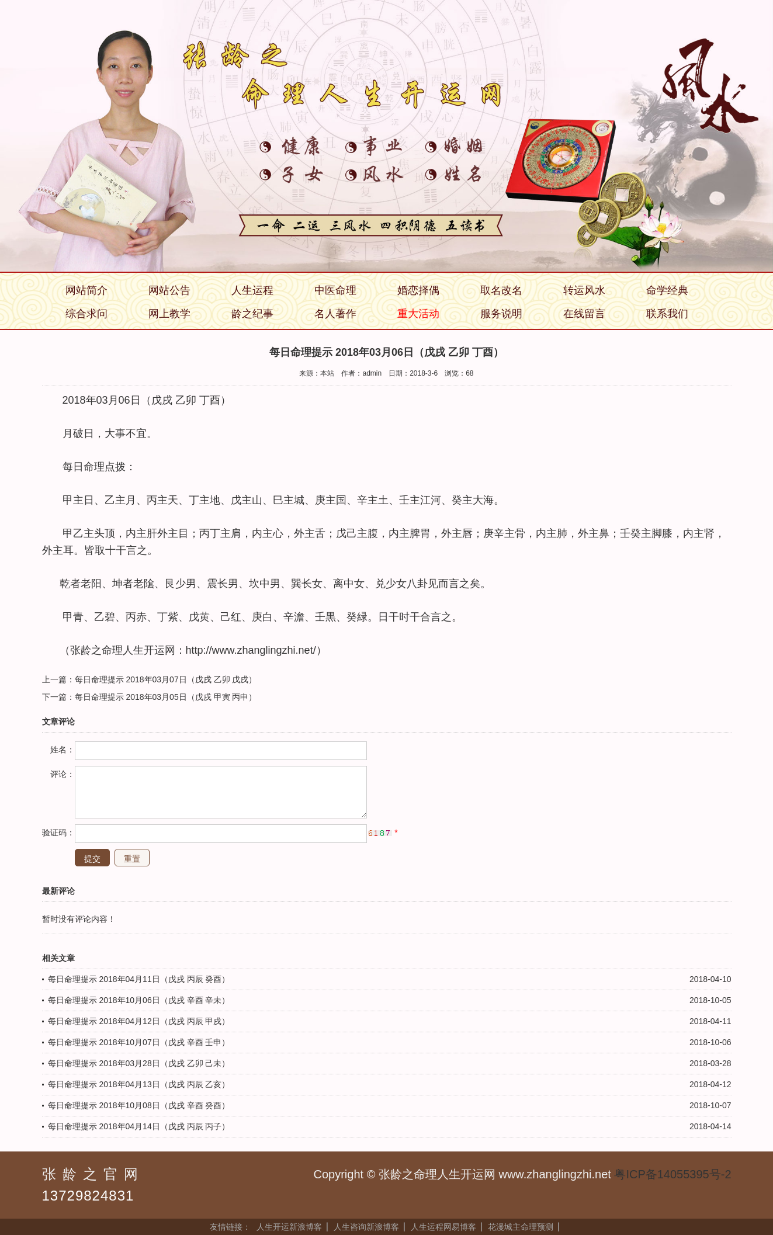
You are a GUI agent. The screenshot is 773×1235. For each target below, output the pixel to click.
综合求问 (86, 314)
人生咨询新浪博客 (366, 1226)
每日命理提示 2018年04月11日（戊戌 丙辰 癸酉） (139, 979)
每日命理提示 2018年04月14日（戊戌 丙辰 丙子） (139, 1126)
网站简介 (86, 290)
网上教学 (169, 314)
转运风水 (584, 290)
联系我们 (667, 314)
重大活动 (418, 314)
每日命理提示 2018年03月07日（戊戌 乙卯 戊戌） (166, 679)
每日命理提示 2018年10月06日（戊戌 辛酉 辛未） (139, 1000)
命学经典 (667, 290)
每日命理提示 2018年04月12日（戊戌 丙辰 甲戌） (139, 1021)
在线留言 (584, 314)
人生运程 (252, 290)
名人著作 (335, 314)
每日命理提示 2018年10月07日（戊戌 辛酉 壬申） (139, 1042)
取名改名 (501, 290)
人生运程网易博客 (443, 1226)
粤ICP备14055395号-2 (672, 1174)
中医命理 (335, 290)
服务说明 (501, 314)
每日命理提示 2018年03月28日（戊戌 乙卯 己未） (139, 1063)
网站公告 (169, 290)
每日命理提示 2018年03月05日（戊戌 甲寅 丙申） (166, 697)
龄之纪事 (252, 314)
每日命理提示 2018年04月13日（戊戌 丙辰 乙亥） (139, 1084)
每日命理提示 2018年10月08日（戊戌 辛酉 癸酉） (139, 1105)
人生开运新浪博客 (289, 1226)
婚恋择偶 (418, 290)
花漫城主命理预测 (520, 1226)
